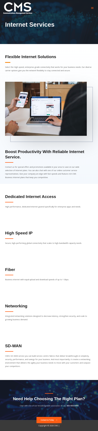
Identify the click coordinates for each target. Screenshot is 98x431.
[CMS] (18, 8)
